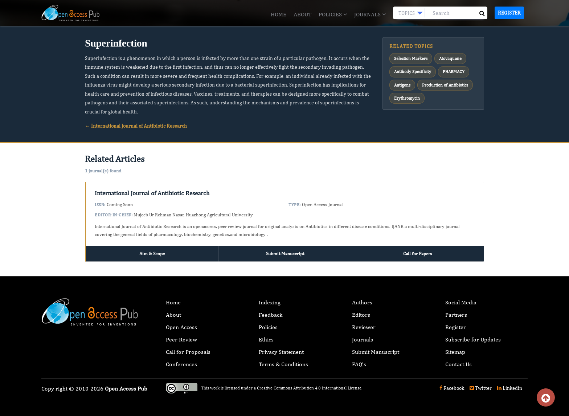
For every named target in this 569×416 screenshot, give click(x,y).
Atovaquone (450, 58)
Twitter (481, 388)
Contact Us (458, 364)
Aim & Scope (152, 253)
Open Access (181, 327)
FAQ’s (359, 364)
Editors (361, 314)
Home (278, 14)
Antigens (402, 85)
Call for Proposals (188, 351)
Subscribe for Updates (473, 339)
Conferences (181, 364)
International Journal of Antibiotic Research (152, 193)
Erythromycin (407, 98)
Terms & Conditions (283, 364)
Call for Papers (417, 253)
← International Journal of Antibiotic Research (136, 126)
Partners (456, 314)
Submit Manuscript (285, 253)
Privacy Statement (281, 351)
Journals (370, 14)
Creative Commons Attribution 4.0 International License (309, 388)
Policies (333, 14)
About (302, 14)
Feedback (270, 314)
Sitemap (455, 351)
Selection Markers (410, 58)
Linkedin (509, 388)
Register (509, 13)
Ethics (266, 339)
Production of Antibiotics (445, 85)
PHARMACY (453, 71)
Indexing (270, 302)
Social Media (460, 302)
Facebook (451, 388)
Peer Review (181, 339)
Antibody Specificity (412, 71)
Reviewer (364, 327)
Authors (362, 302)
